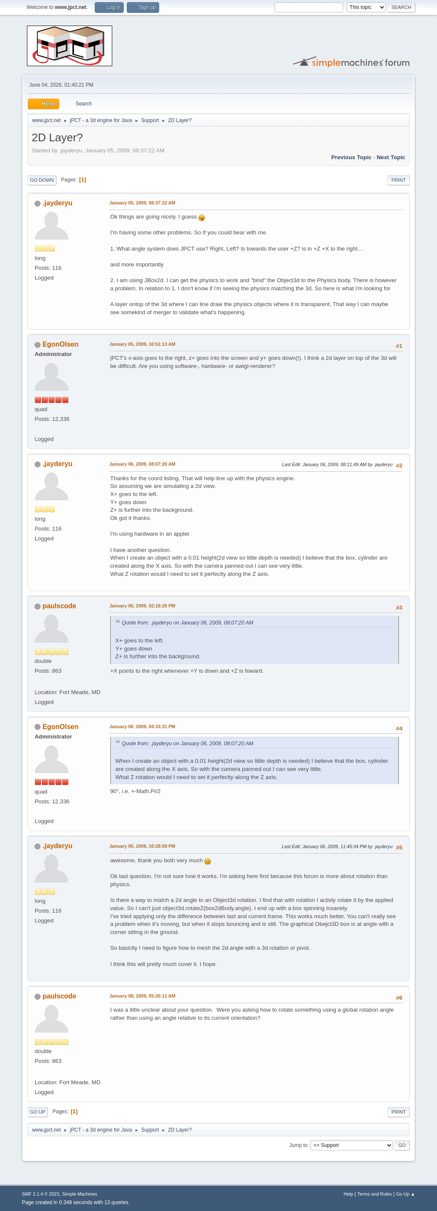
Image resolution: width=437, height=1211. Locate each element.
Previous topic (351, 157)
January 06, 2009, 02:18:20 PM (142, 605)
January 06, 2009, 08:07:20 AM (142, 464)
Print (398, 180)
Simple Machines (79, 1193)
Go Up (37, 1112)
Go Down (42, 180)
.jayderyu (58, 203)
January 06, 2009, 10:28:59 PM (142, 846)
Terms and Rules (374, 1193)
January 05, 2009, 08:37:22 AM (142, 202)
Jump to (298, 1145)
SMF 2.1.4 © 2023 (40, 1193)
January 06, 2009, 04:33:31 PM (142, 726)
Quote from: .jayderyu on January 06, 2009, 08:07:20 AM (187, 623)
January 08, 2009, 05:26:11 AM (142, 995)
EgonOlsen (61, 344)
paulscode (59, 606)
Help (348, 1193)
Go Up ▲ (405, 1193)
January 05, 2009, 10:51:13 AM (142, 344)
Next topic (391, 157)
